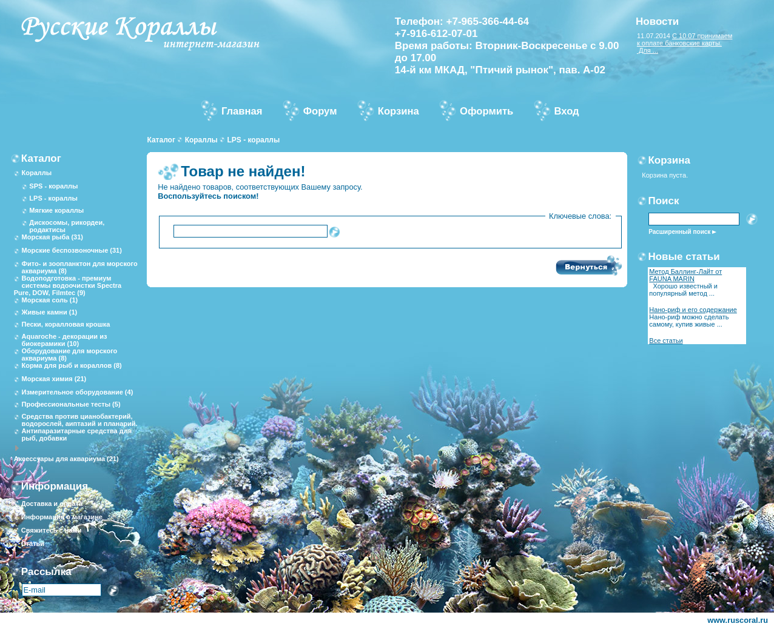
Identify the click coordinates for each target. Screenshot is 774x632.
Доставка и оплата (51, 503)
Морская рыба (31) (52, 237)
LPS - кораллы (253, 140)
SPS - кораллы (53, 186)
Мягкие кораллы (56, 210)
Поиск (663, 201)
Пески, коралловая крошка (66, 324)
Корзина (669, 160)
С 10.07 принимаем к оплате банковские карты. (685, 39)
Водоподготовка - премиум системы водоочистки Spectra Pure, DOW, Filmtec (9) (67, 285)
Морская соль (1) (50, 300)
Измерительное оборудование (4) (77, 392)
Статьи (32, 543)
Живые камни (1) (50, 312)
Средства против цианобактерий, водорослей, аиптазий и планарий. (80, 420)
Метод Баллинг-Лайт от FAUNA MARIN (685, 275)
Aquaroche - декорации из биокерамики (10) (64, 340)
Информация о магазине (62, 517)
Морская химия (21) (54, 378)
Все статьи (665, 340)
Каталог (161, 140)
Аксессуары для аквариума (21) (66, 458)
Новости (657, 21)
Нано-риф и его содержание (693, 309)
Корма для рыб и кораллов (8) (72, 365)
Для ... (647, 50)
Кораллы (201, 140)
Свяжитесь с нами (51, 530)
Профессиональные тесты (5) (71, 404)
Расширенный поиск (679, 231)
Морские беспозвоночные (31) (72, 250)
